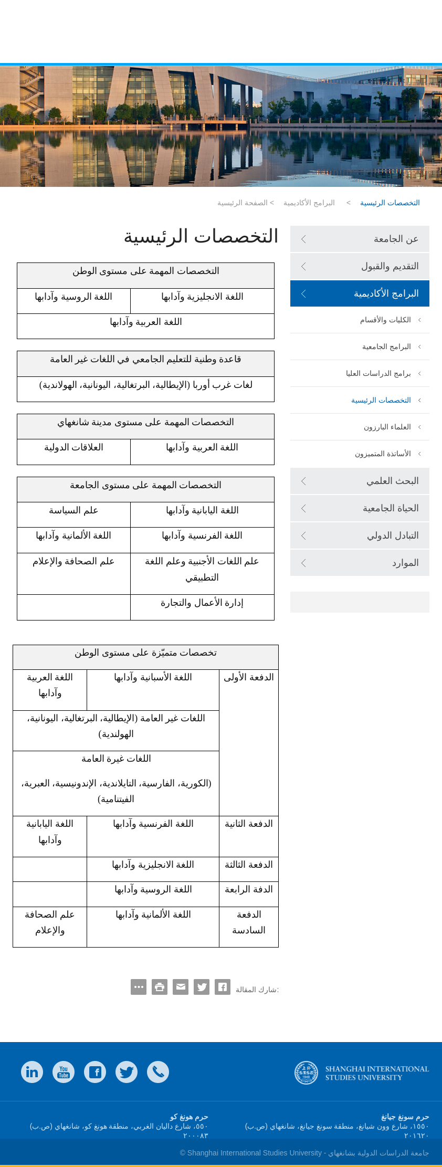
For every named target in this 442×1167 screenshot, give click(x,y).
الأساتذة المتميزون (383, 453)
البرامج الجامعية (386, 346)
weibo (63, 1072)
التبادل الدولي (393, 535)
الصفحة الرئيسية (242, 202)
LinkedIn (32, 1072)
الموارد (405, 563)
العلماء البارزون (387, 427)
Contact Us (158, 1072)
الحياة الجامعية (391, 508)
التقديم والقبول (390, 266)
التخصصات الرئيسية (381, 400)
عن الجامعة (396, 239)
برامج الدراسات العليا (378, 373)
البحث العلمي (392, 481)
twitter (126, 1072)
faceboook (95, 1072)
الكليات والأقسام (385, 320)
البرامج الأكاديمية (309, 202)
